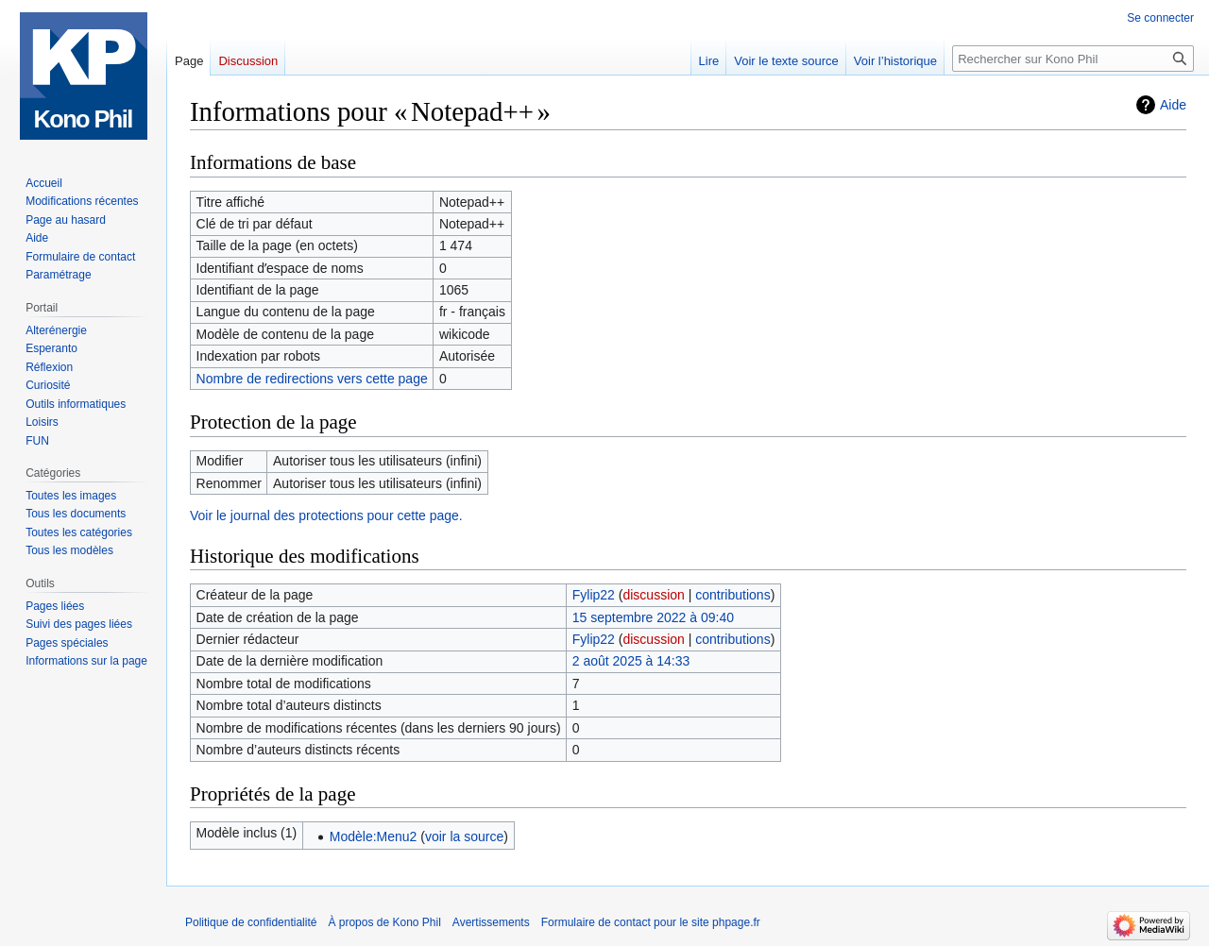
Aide (1173, 104)
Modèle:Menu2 (373, 836)
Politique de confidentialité (250, 922)
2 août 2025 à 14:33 (631, 660)
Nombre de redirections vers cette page (312, 378)
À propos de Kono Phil (384, 922)
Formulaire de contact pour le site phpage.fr (650, 922)
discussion (653, 594)
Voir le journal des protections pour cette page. (326, 515)
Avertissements (491, 922)
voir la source (464, 836)
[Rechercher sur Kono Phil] (1073, 58)
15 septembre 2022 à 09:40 (653, 617)
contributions (732, 594)
